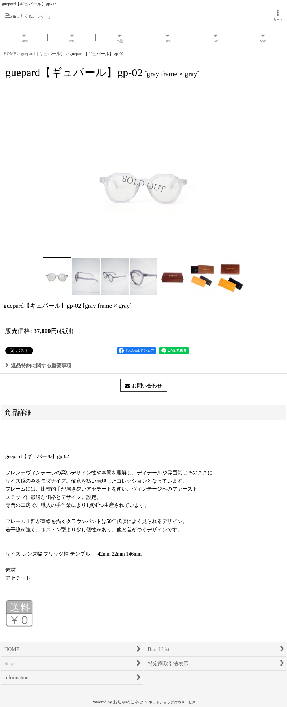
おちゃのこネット (130, 701)
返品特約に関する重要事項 (38, 365)
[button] (57, 276)
